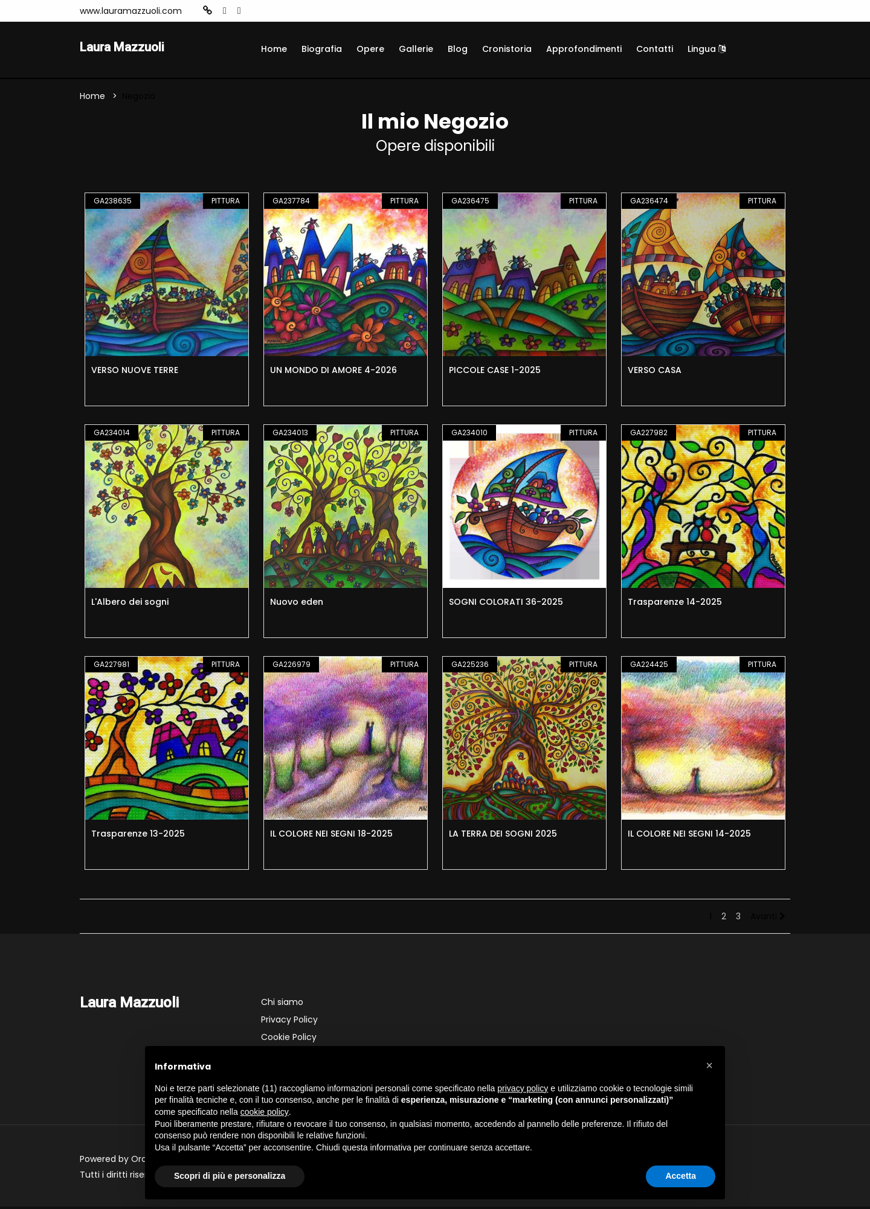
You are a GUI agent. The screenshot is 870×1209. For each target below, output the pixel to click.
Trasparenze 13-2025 (138, 836)
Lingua (707, 49)
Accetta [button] (680, 1176)
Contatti (654, 49)
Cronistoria (507, 49)
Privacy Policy (289, 1022)
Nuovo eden (296, 604)
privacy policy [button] (522, 1088)
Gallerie (416, 49)
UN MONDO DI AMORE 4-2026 (333, 372)
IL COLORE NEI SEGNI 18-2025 (331, 836)
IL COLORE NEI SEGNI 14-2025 (689, 836)
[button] (709, 1065)
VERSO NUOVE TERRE (134, 372)
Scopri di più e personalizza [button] (229, 1176)
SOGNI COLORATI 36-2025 (506, 604)
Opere (370, 49)
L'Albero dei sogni (130, 604)
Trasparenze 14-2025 (675, 604)
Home (274, 49)
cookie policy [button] (264, 1112)
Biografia (321, 49)
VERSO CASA (655, 372)
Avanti (767, 919)
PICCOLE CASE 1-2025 (495, 372)
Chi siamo (282, 1004)
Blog (458, 49)
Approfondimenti (584, 49)
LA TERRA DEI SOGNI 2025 (503, 836)
